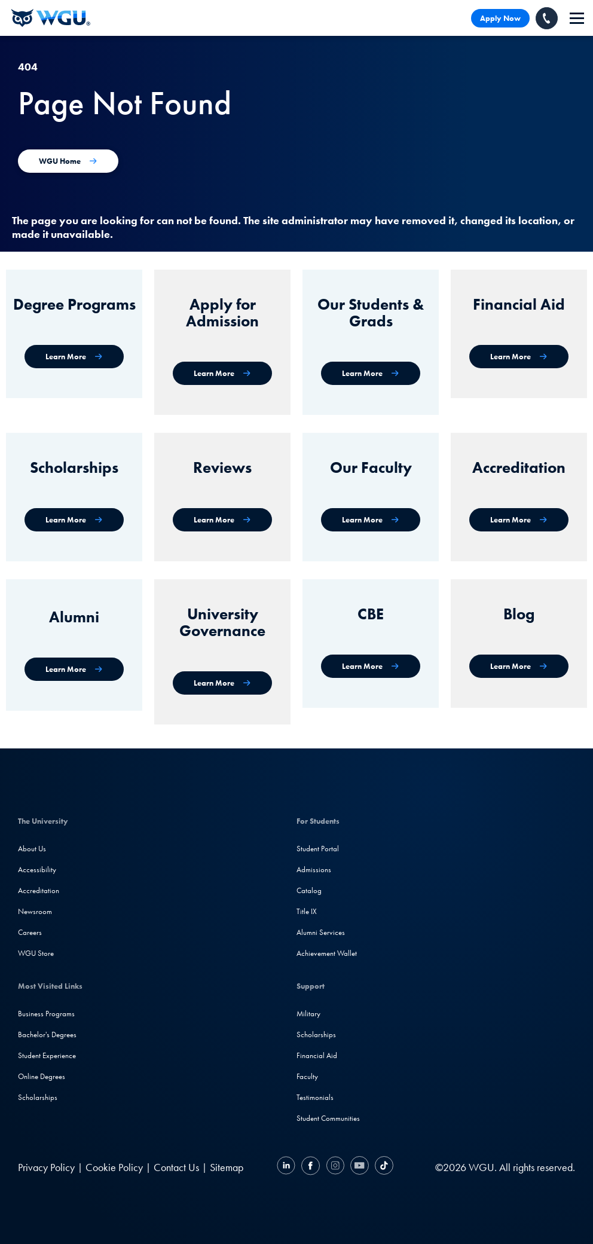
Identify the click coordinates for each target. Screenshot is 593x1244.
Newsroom (35, 911)
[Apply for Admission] (222, 373)
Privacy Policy (46, 1167)
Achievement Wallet (326, 953)
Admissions (313, 869)
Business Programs (46, 1013)
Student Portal (317, 848)
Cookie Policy (114, 1167)
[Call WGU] (547, 18)
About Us (32, 848)
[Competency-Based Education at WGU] (370, 666)
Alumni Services (320, 932)
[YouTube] (359, 1167)
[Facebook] (310, 1167)
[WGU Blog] (518, 666)
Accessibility (37, 869)
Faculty (307, 1076)
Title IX (306, 911)
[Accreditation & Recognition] (518, 519)
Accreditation (38, 890)
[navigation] (577, 18)
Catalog (309, 890)
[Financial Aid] (518, 356)
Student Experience (47, 1055)
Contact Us (176, 1167)
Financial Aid (316, 1055)
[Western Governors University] (51, 18)
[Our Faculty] (370, 519)
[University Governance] (222, 683)
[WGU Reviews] (222, 519)
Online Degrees (41, 1076)
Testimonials (315, 1097)
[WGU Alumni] (74, 669)
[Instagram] (335, 1167)
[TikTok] (382, 1167)
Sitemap (226, 1167)
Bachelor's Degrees (47, 1034)
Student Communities (328, 1118)
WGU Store (36, 953)
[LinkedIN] (287, 1167)
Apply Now (500, 18)
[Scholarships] (74, 519)
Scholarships (37, 1097)
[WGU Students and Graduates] (370, 373)
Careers (30, 932)
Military (308, 1013)
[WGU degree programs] (74, 356)
